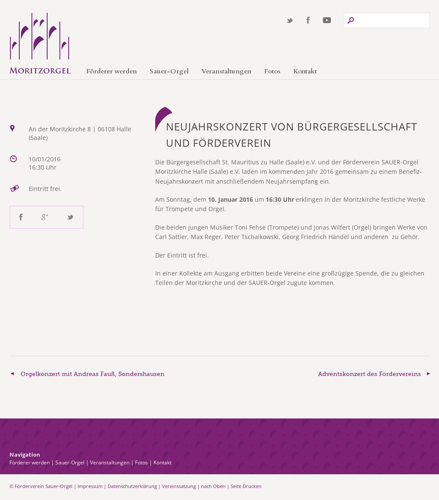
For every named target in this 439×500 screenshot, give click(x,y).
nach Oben (213, 486)
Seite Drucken (246, 486)
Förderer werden (111, 71)
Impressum (90, 486)
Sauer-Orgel (169, 71)
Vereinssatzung (179, 486)
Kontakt (305, 71)
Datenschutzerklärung (132, 486)
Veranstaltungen (226, 71)
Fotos (272, 71)
